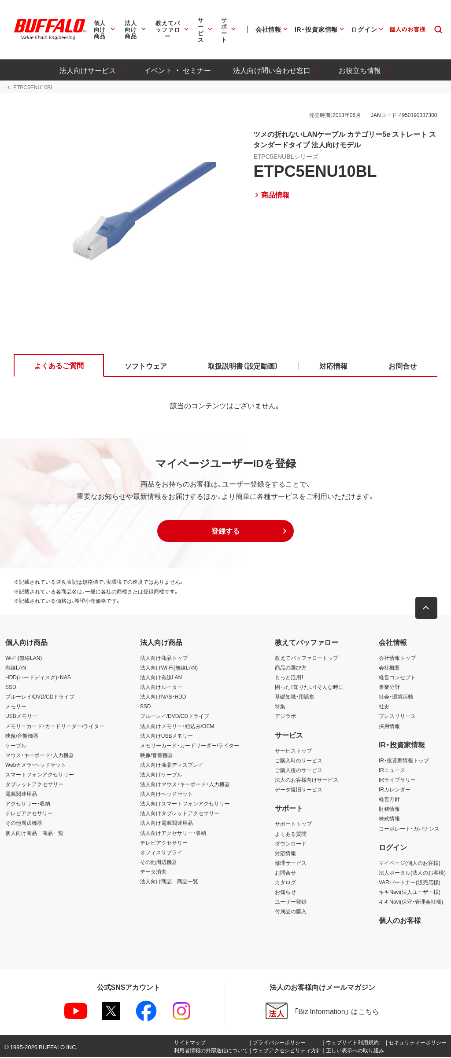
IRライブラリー (397, 780)
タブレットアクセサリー (34, 785)
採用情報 (389, 726)
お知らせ (285, 892)
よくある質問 (291, 834)
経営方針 (389, 800)
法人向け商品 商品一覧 (169, 882)
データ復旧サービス (298, 790)
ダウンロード (291, 844)
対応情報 (285, 853)
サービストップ (293, 751)
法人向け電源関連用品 (166, 823)
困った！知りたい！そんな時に (309, 688)
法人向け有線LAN (161, 677)
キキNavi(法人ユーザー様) (409, 892)
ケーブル (15, 746)
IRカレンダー (394, 790)
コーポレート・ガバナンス (409, 829)
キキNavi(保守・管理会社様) (411, 902)
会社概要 (389, 668)
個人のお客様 (400, 920)
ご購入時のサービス (298, 761)
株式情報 (389, 819)
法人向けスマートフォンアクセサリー (185, 804)
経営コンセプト (397, 677)
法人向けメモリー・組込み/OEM (177, 726)
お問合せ (285, 873)
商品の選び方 (291, 668)
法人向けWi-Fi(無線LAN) (169, 668)
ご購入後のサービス (298, 770)
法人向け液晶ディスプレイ (171, 765)
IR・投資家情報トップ (404, 761)
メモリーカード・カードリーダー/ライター (54, 726)
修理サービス (291, 863)
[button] (225, 532)
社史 (384, 707)
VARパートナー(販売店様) (409, 882)
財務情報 (389, 809)
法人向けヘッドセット (166, 794)
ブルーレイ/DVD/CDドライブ (39, 697)
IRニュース (392, 770)
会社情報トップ (397, 658)
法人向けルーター (161, 688)
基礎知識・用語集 (294, 697)
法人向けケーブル (161, 775)
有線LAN (15, 668)
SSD (10, 688)
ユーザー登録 (291, 902)
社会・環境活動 (396, 697)
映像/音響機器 (21, 736)
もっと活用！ (289, 677)
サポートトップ (293, 824)
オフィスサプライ (161, 853)
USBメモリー (21, 717)
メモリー (15, 707)
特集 (280, 707)
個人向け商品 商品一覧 (34, 833)
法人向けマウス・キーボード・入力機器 (185, 785)
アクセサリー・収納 (27, 804)
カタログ (285, 882)
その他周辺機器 (23, 823)
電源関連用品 (21, 794)
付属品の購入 (291, 912)
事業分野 (389, 688)
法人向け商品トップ (164, 658)
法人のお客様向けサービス (306, 780)
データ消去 (153, 872)
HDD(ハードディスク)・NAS (38, 677)
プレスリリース (397, 717)
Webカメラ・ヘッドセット (35, 765)
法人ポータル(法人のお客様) (412, 873)
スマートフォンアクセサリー (39, 775)
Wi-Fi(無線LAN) (23, 658)
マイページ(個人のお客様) (409, 863)
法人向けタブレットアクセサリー (179, 814)
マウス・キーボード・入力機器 (39, 755)
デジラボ (285, 717)
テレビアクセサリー (29, 814)
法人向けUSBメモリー (166, 736)
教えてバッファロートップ (306, 658)
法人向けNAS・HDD (163, 697)
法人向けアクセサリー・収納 (173, 833)
